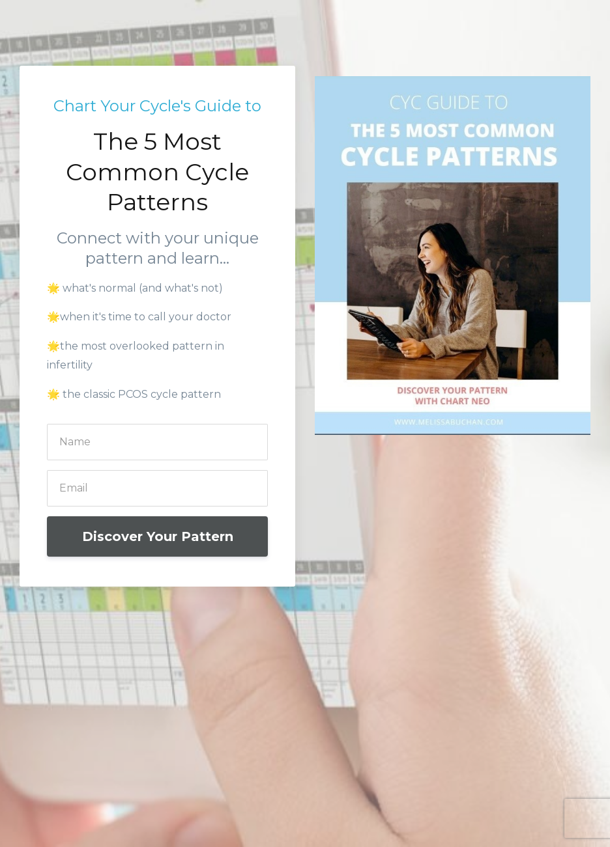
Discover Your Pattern (157, 536)
